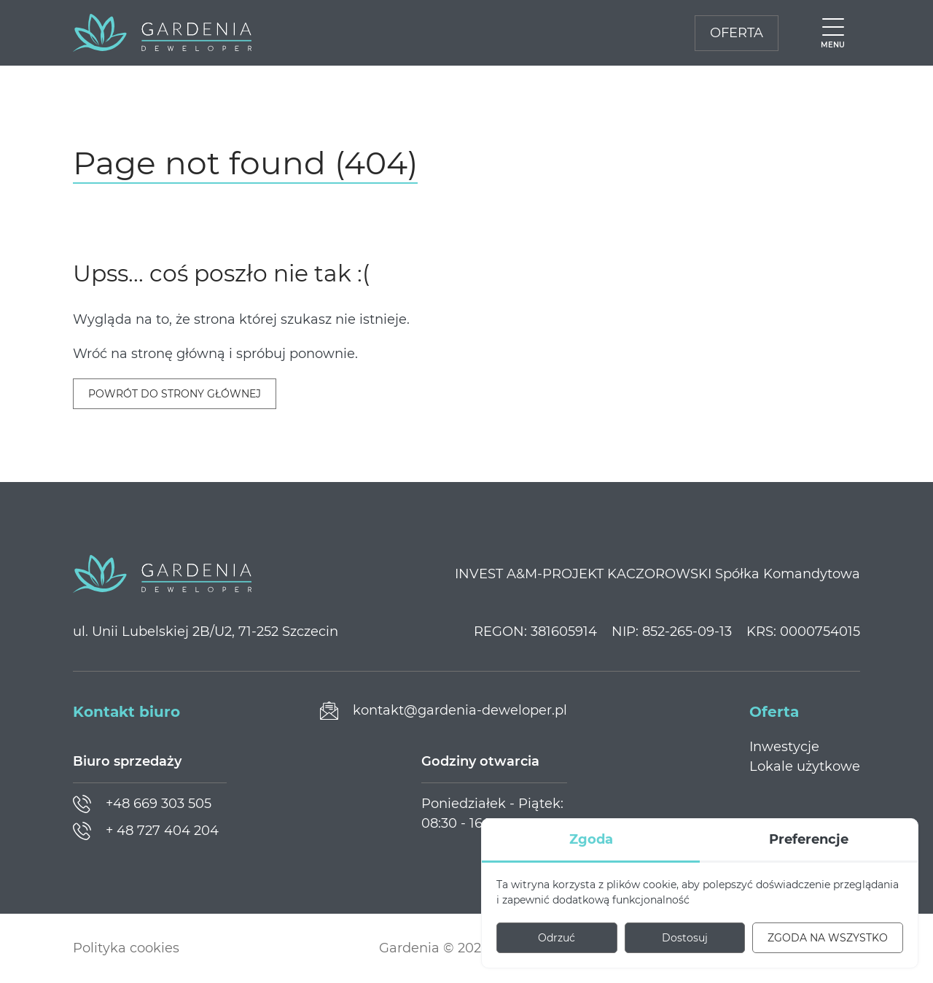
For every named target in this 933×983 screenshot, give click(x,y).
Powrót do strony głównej (174, 393)
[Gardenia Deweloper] (162, 33)
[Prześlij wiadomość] (443, 710)
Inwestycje (784, 747)
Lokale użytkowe (804, 766)
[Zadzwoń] (142, 804)
